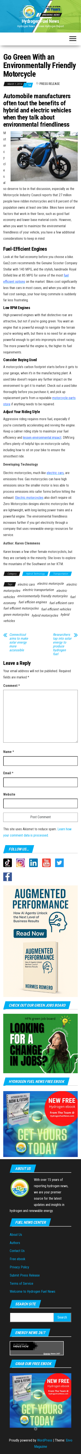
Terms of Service (21, 1283)
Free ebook (17, 1259)
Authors (15, 1243)
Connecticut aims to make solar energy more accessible (18, 642)
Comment (11, 686)
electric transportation (38, 590)
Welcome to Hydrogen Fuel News (32, 1291)
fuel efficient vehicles (56, 609)
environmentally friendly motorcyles (42, 596)
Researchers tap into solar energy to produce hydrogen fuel (62, 644)
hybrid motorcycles (45, 615)
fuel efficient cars (61, 603)
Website (9, 794)
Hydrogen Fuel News (40, 21)
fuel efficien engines (32, 602)
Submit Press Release (25, 1275)
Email (8, 773)
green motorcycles (16, 615)
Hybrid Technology (35, 573)
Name (8, 752)
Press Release (50, 84)
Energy (47, 1354)
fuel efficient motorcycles (20, 608)
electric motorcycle (50, 584)
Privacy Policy (19, 1267)
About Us (16, 1235)
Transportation (60, 573)
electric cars (26, 584)
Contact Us (17, 1251)
